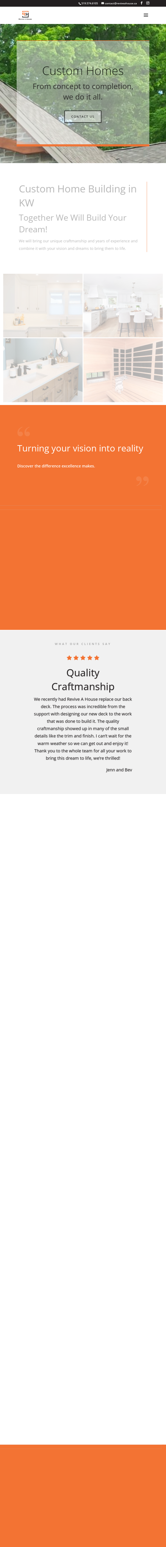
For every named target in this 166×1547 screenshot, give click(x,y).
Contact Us (82, 116)
